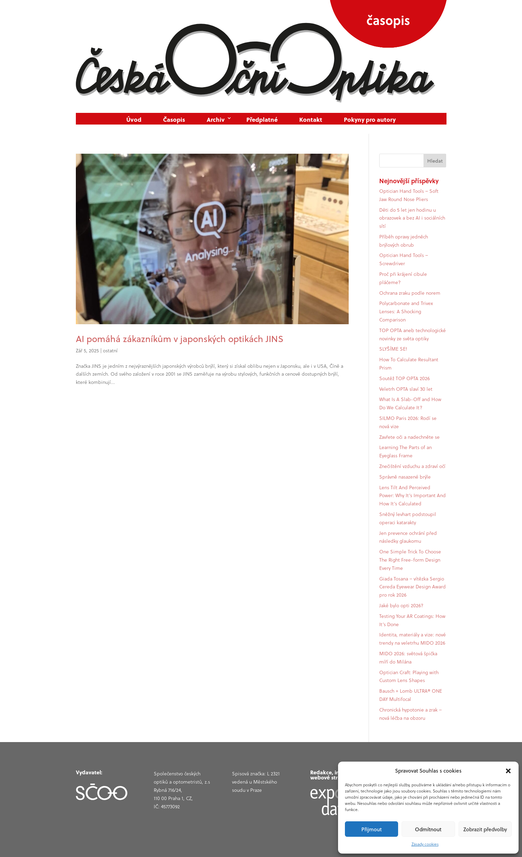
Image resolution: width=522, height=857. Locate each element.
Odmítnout (428, 829)
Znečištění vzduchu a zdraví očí (412, 466)
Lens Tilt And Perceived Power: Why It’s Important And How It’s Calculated (412, 495)
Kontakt (310, 120)
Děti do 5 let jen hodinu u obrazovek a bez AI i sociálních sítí (412, 218)
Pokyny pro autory (370, 120)
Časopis (174, 120)
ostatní (110, 350)
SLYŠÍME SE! (393, 348)
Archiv (216, 120)
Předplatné (262, 120)
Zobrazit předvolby (485, 829)
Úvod (133, 120)
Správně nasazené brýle (405, 476)
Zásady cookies (425, 844)
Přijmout (371, 829)
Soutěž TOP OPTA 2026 (404, 378)
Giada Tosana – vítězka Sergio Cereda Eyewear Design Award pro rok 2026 (412, 587)
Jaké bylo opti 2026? (401, 605)
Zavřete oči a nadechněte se (409, 437)
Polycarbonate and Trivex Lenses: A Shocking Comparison (406, 311)
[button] (508, 770)
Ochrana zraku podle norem (409, 293)
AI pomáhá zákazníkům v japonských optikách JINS (179, 338)
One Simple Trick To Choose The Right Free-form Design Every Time (410, 560)
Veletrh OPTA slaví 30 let (405, 389)
